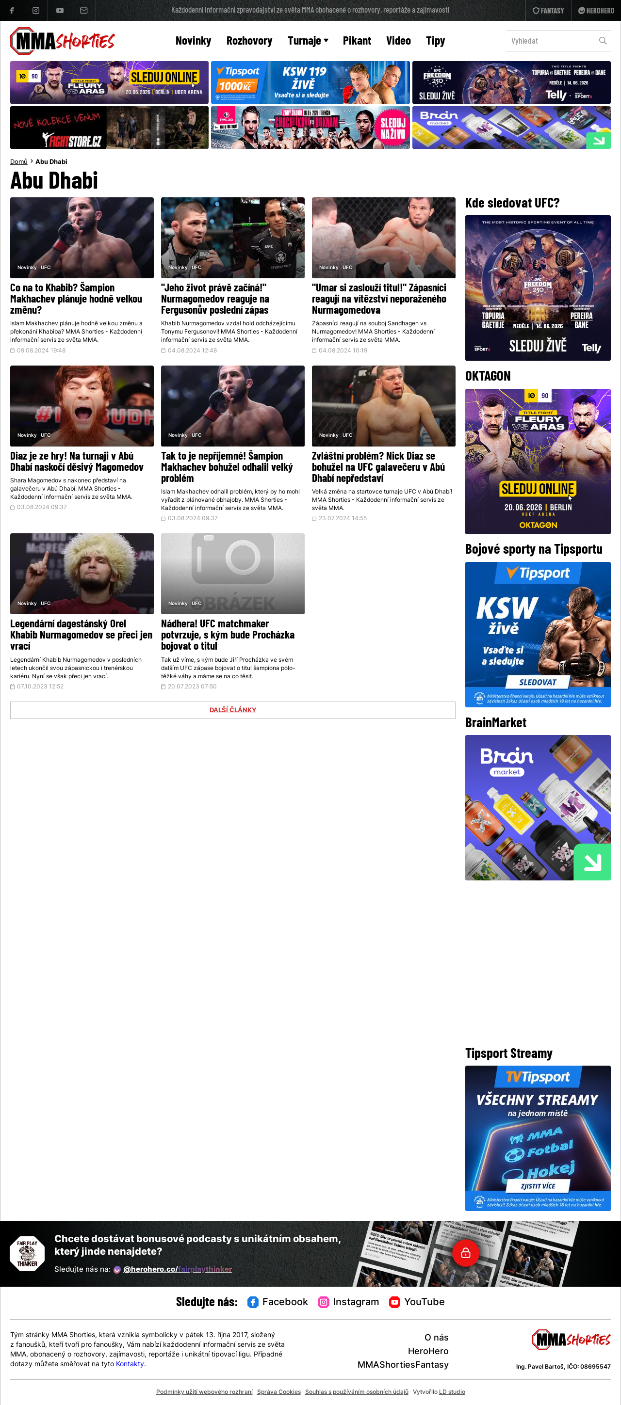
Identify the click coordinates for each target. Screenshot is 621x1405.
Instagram (348, 1302)
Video (398, 41)
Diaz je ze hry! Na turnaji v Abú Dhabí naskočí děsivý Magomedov (77, 462)
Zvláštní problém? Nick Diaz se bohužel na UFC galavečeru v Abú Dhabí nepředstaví (378, 468)
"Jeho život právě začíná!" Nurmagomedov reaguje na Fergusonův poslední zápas (215, 300)
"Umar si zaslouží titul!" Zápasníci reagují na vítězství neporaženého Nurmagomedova (379, 300)
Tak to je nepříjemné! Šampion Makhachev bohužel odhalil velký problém (227, 468)
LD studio (452, 1392)
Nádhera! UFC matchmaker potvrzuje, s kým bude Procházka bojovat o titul (227, 636)
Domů (19, 162)
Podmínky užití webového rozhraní (204, 1392)
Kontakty (130, 1364)
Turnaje (308, 41)
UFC (45, 268)
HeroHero (428, 1352)
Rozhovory (250, 41)
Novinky (194, 41)
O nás (437, 1338)
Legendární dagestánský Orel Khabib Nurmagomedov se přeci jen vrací (81, 636)
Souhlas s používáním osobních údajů (357, 1392)
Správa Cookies (279, 1392)
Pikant (357, 41)
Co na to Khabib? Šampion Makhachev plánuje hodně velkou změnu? (76, 300)
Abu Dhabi (51, 162)
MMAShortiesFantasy (403, 1365)
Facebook (278, 1302)
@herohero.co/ (173, 1270)
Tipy (435, 41)
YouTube (417, 1302)
